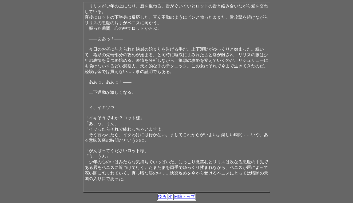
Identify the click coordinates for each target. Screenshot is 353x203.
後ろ (162, 196)
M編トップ (184, 196)
